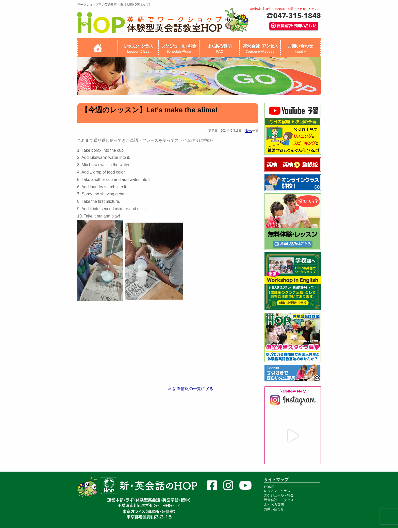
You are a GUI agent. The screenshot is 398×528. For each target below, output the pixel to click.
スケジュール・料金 (279, 495)
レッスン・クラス (277, 491)
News (248, 130)
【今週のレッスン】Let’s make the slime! (149, 110)
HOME (269, 487)
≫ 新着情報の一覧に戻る (190, 388)
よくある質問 (274, 504)
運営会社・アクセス (279, 500)
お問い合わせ (274, 509)
